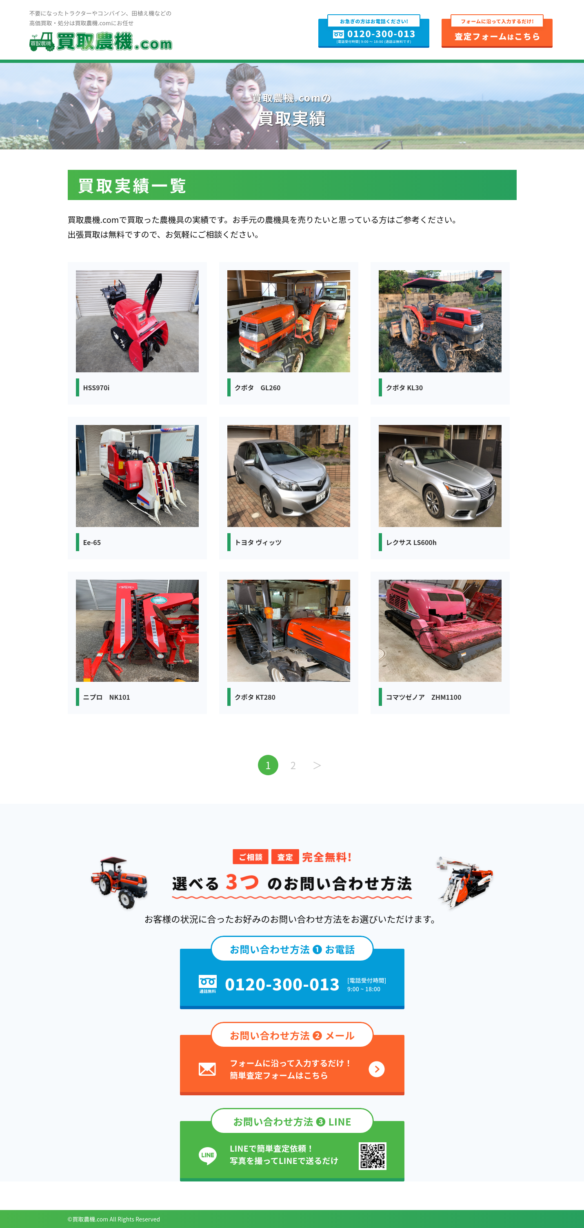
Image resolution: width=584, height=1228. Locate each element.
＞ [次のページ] (317, 765)
